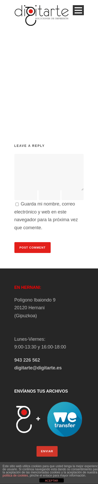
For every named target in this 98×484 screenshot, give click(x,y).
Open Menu (78, 10)
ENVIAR (47, 451)
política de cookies (15, 475)
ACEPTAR (51, 480)
